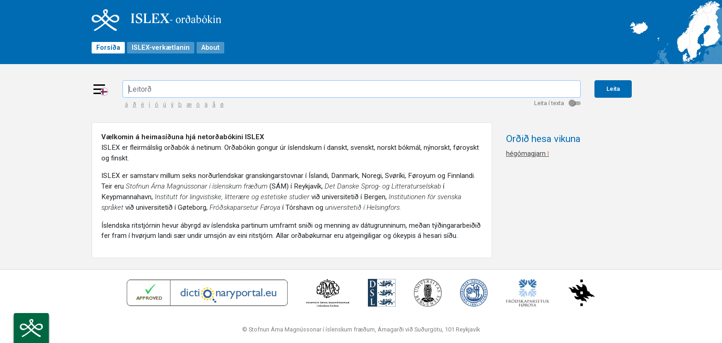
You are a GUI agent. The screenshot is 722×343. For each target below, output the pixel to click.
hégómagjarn (527, 153)
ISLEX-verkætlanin (161, 48)
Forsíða (108, 48)
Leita (613, 88)
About (210, 48)
